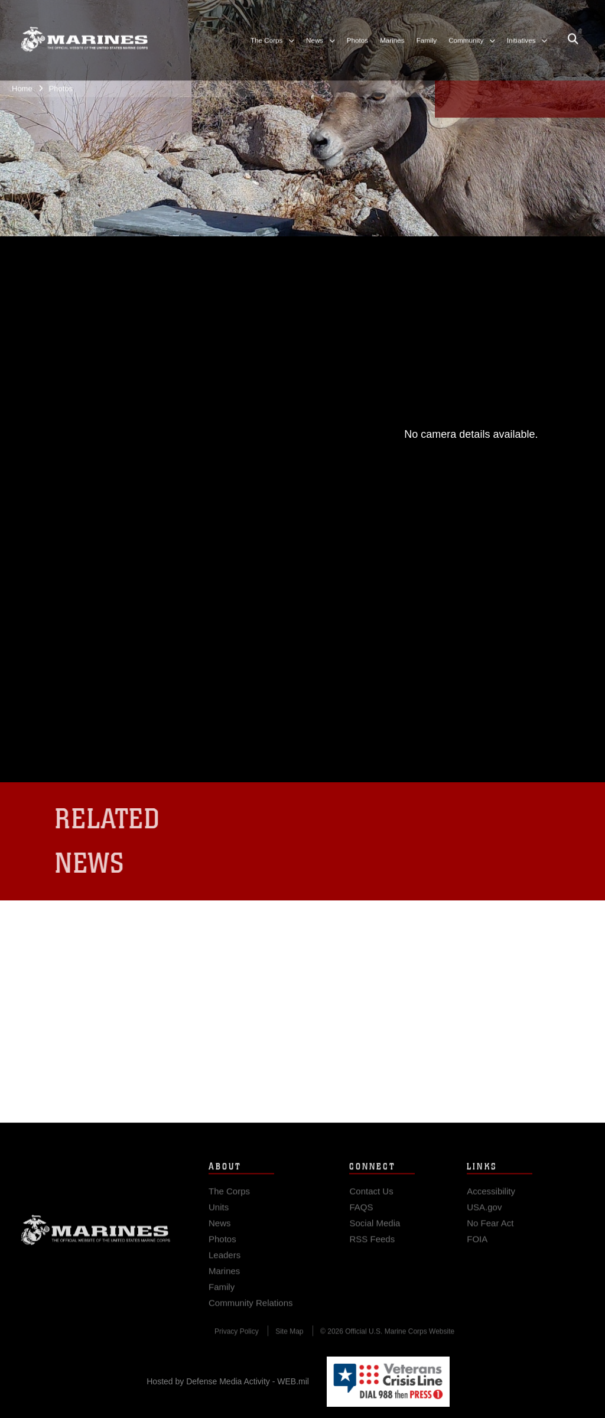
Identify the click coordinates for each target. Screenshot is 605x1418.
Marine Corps (96, 1236)
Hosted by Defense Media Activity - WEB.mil (228, 1381)
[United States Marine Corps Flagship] (84, 33)
